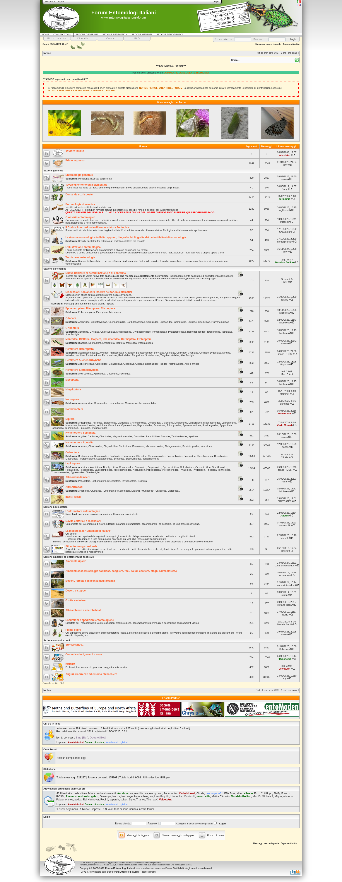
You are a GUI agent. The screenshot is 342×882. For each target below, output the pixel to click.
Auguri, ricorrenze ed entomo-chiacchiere (91, 674)
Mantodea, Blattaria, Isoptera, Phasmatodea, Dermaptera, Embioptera (108, 339)
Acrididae (83, 331)
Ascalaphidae (85, 403)
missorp (284, 221)
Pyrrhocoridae (109, 355)
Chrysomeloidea (156, 456)
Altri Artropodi (74, 487)
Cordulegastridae (136, 322)
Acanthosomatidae (88, 352)
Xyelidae (193, 436)
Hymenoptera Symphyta (80, 432)
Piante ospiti (73, 629)
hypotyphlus (141, 796)
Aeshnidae (84, 322)
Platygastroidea (172, 446)
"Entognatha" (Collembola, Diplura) (121, 490)
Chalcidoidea (95, 446)
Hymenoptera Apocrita (79, 442)
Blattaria (82, 343)
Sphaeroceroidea (192, 425)
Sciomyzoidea (173, 425)
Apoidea (82, 446)
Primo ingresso (74, 160)
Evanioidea (138, 446)
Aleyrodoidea (85, 373)
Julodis (284, 515)
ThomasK (151, 799)
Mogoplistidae (123, 331)
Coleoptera (72, 452)
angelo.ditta (137, 793)
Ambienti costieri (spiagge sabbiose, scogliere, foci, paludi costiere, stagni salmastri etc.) (121, 571)
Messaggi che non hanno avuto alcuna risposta (89, 303)
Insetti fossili (73, 496)
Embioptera (108, 343)
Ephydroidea (195, 422)
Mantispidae (131, 403)
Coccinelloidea (174, 456)
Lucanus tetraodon (284, 565)
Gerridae (204, 352)
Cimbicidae (105, 436)
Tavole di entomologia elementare (86, 184)
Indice (47, 53)
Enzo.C (258, 793)
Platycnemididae (220, 322)
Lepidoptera (72, 463)
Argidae (82, 436)
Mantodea (131, 343)
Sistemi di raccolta (148, 261)
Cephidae (93, 436)
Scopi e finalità (74, 150)
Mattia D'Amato (220, 796)
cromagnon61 (214, 793)
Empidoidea (180, 422)
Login (46, 816)
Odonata (70, 318)
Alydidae (103, 352)
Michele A (284, 312)
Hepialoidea (71, 469)
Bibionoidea (110, 422)
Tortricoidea (224, 469)
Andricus (122, 793)
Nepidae (80, 355)
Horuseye (127, 796)
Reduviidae (124, 355)
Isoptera (120, 343)
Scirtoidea (119, 458)
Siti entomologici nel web (81, 546)
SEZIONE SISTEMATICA (114, 34)
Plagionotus (284, 659)
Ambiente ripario (75, 561)
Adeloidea (83, 467)
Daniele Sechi (284, 624)
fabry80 (284, 538)
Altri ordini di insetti (77, 477)
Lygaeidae (215, 352)
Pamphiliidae (153, 436)
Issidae (164, 363)
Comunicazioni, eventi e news (84, 654)
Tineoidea (211, 469)
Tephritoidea (71, 428)
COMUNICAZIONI (62, 34)
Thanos (284, 447)
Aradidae (130, 352)
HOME (45, 34)
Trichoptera (115, 312)
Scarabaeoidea (104, 458)
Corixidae (181, 352)
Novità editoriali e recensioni (83, 521)
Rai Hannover (91, 799)
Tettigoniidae (213, 331)
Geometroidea (203, 467)
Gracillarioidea (219, 467)
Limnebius (177, 796)
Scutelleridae (152, 355)
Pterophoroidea (170, 469)
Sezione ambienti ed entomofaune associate (68, 557)
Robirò (104, 799)
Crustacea (95, 490)
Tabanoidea (57, 428)
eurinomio (284, 199)
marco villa (203, 796)
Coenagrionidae (116, 322)
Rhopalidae (138, 355)
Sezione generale (53, 170)
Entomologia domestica (80, 204)
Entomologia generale (79, 174)
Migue (278, 796)
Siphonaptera (99, 481)
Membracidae (176, 363)
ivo (151, 796)
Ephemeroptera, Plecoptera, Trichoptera (90, 308)
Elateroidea (71, 458)
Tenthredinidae (179, 436)
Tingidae (164, 355)
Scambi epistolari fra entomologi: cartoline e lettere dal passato (111, 241)
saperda (114, 799)
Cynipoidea (125, 446)
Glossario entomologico (80, 217)
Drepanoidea (154, 467)
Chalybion (284, 232)
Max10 (284, 374)
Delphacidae (152, 363)
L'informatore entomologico (82, 511)
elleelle (248, 793)
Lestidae (192, 322)
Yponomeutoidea (60, 472)
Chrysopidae (101, 403)
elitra (240, 793)
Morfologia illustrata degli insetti (95, 178)
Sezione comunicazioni (56, 640)
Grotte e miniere (75, 600)
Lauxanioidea (229, 422)
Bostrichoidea (85, 456)
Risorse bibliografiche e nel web (95, 261)
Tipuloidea (84, 428)
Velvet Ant (284, 155)
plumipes (284, 403)
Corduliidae (152, 322)
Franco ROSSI (284, 354)
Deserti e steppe (75, 590)
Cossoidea (140, 467)
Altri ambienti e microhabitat (83, 610)
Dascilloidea (220, 456)
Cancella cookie (50, 683)
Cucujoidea (189, 456)
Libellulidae (204, 322)
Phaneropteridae (177, 331)
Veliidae (175, 355)
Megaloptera (73, 389)
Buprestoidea (101, 456)
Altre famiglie (72, 334)
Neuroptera (72, 399)
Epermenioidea (170, 467)
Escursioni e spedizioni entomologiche (89, 620)
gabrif (94, 796)
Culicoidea (167, 422)
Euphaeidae (166, 322)
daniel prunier (284, 241)
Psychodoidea (144, 425)
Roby (284, 189)
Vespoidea (206, 446)
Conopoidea (154, 422)
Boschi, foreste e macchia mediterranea (90, 580)
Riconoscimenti (148, 872)
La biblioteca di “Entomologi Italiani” (88, 530)
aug (284, 678)
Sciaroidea (159, 425)
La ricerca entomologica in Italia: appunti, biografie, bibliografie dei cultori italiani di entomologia (125, 237)
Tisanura (142, 481)
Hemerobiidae (116, 403)
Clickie (284, 457)
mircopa (288, 796)
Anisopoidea (85, 422)
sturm (285, 595)
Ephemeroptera (86, 312)
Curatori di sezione (94, 742)
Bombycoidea (110, 467)
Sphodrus (284, 649)
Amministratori (76, 742)
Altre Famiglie (192, 363)
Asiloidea (98, 422)
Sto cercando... (74, 644)
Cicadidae (128, 363)
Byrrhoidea (115, 456)
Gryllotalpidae (107, 331)
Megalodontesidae (122, 436)
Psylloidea (125, 373)
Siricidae (165, 436)
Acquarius (284, 575)
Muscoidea (71, 425)
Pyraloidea (185, 469)
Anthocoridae (117, 352)
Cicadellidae (115, 363)
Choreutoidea (126, 467)
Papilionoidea (153, 469)
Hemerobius (285, 413)
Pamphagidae (159, 331)
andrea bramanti (106, 793)
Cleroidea (141, 456)
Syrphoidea (226, 425)
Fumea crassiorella (78, 796)
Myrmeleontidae (147, 403)
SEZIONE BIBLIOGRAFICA (169, 34)
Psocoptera (84, 481)
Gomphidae (180, 322)
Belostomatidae (144, 352)
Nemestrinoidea (86, 425)
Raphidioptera (74, 409)
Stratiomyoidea (210, 425)
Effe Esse (229, 793)
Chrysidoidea (111, 446)
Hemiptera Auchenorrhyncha (83, 360)
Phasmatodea (145, 343)
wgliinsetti (284, 210)
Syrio (132, 799)
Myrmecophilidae (142, 331)
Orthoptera (72, 328)
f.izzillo (284, 614)
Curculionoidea (205, 456)
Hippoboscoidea (212, 422)
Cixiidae (139, 363)
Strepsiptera (113, 481)
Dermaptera (94, 343)
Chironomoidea (138, 422)
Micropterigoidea (122, 469)
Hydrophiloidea (87, 458)
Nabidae (69, 355)
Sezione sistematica (54, 268)
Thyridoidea (198, 469)
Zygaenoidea (78, 472)
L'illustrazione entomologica (83, 247)
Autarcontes (171, 793)
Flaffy (284, 165)
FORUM (70, 664)
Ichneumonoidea (154, 446)
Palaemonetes (64, 799)
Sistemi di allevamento (125, 261)
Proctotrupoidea (190, 446)
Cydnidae (193, 352)
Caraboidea (129, 456)
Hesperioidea (86, 469)
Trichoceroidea (99, 428)
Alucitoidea (96, 467)
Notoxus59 (284, 525)
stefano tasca (284, 604)
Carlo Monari (284, 425)
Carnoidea (123, 422)
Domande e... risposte (79, 194)
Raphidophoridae (196, 331)
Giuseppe (105, 796)
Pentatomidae (93, 355)
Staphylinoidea (133, 458)
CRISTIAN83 (285, 501)
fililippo (165, 777)
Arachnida (83, 490)
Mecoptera (72, 379)
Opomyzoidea (128, 425)
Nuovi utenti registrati (117, 742)
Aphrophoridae (86, 363)
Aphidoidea (99, 373)
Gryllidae (94, 331)
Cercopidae (101, 363)
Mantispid (189, 796)
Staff (62, 683)
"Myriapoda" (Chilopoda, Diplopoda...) (161, 490)
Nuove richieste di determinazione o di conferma (95, 273)
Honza (284, 551)
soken (284, 179)
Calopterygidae (99, 322)
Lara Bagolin (161, 796)
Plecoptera (102, 312)
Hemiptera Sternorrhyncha (81, 369)
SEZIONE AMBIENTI (142, 34)
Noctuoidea (139, 469)
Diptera (69, 418)
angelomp (151, 793)
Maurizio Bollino (284, 262)
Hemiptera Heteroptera (79, 348)
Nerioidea (102, 425)
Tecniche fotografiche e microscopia (178, 261)
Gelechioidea (187, 467)
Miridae (226, 352)
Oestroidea (114, 425)
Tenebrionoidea (151, 458)
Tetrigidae (227, 331)
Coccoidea (112, 373)
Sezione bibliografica (55, 507)
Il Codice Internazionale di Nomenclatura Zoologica (97, 227)
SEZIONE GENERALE (87, 34)
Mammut (284, 394)
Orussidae (139, 436)
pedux (78, 799)
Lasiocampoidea (103, 469)
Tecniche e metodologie (80, 257)
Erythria (284, 364)
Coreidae (170, 352)
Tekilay (284, 299)
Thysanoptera (128, 481)
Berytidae (159, 352)
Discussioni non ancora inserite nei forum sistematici (98, 292)
